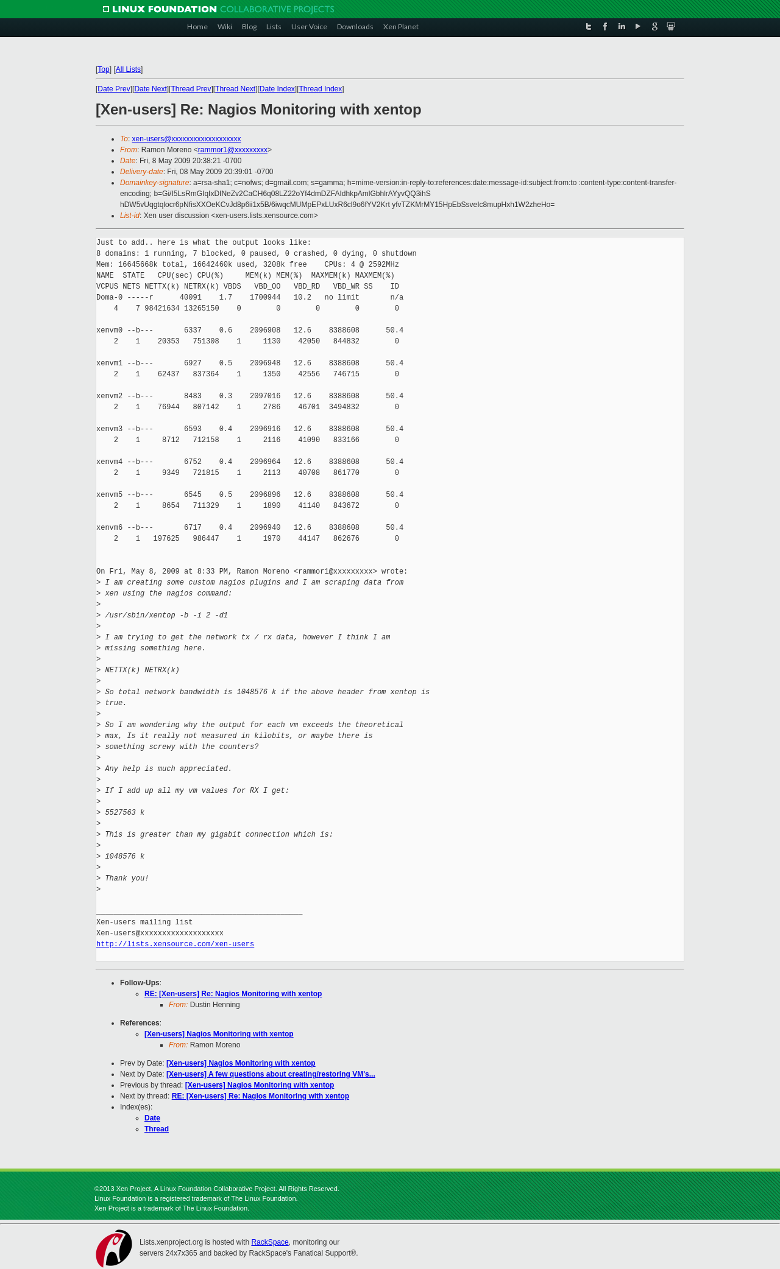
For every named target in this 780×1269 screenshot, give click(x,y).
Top (103, 69)
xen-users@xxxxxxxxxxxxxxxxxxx (186, 139)
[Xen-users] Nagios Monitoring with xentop (219, 1034)
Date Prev (114, 89)
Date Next (150, 89)
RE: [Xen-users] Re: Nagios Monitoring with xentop (233, 994)
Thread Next (235, 89)
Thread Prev (191, 89)
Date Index (277, 89)
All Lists (128, 69)
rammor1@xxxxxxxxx (233, 150)
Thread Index (320, 89)
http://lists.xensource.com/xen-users (175, 944)
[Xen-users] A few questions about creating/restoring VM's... (270, 1074)
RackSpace (269, 1242)
